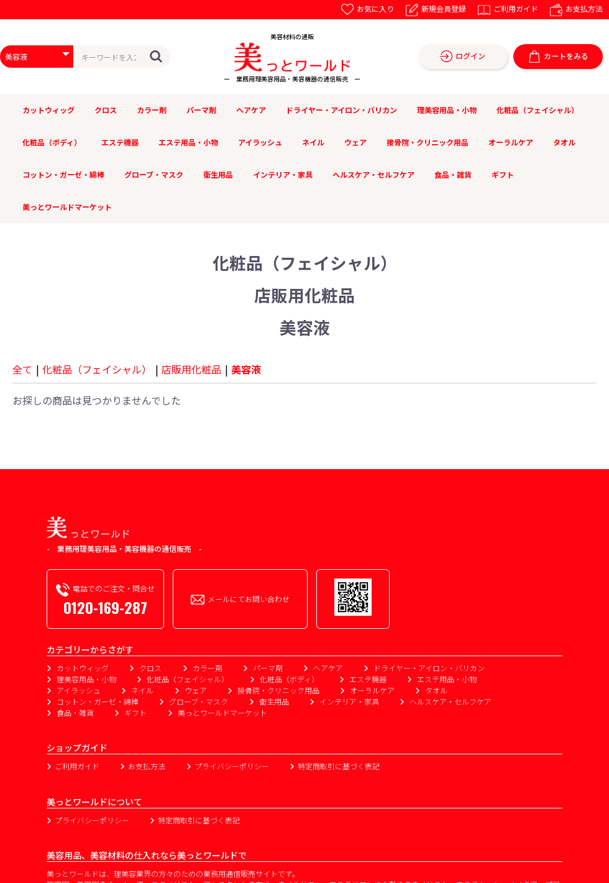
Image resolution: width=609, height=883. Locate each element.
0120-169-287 (105, 607)
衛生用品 (218, 174)
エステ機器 (120, 142)
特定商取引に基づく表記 (339, 766)
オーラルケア (510, 142)
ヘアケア (251, 109)
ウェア (355, 142)
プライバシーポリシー (232, 766)
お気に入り (367, 8)
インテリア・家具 (283, 174)
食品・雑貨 (453, 174)
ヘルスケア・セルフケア (373, 174)
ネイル (313, 142)
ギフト (503, 174)
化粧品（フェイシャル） (538, 109)
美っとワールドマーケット (67, 206)
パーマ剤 (201, 109)
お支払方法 (576, 8)
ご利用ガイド (508, 8)
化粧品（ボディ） (51, 142)
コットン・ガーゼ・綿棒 (63, 174)
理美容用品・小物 (447, 109)
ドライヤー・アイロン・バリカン (341, 109)
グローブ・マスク (153, 174)
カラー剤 (152, 109)
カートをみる (558, 56)
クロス (105, 109)
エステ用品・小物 (188, 142)
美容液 (246, 369)
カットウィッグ (48, 109)
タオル (564, 142)
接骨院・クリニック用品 (428, 142)
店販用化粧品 (191, 369)
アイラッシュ (260, 142)
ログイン (462, 56)
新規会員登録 (436, 8)
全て (22, 369)
